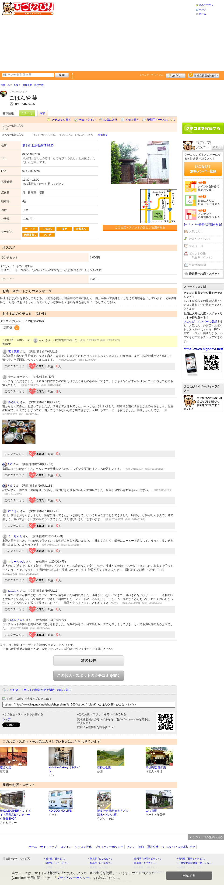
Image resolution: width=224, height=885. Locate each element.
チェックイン (87, 119)
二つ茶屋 (151, 810)
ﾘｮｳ (10, 464)
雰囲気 (11, 327)
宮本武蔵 (13, 351)
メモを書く (132, 119)
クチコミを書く (61, 119)
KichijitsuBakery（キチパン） (64, 769)
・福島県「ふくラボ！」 (56, 863)
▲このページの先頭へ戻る (206, 837)
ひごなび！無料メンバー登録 (203, 169)
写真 (43, 113)
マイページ (196, 246)
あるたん (13, 402)
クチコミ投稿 (83, 846)
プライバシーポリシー (109, 846)
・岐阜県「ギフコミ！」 (145, 863)
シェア (6, 719)
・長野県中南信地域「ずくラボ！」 (195, 863)
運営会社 (152, 846)
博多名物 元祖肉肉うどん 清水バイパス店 (113, 812)
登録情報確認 (197, 265)
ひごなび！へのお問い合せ (178, 846)
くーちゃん (15, 536)
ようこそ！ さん (152, 74)
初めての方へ (206, 5)
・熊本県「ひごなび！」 (100, 858)
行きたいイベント (200, 239)
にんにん (13, 590)
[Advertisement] (110, 35)
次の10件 (88, 660)
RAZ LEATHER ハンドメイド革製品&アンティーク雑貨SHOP (15, 814)
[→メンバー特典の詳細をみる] (203, 224)
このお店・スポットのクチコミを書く (88, 676)
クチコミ (26, 113)
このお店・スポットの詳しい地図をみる (140, 227)
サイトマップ (48, 846)
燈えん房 (5, 767)
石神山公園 (104, 767)
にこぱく (13, 511)
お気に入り (110, 119)
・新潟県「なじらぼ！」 (100, 863)
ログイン (176, 75)
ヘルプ (202, 9)
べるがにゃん (16, 620)
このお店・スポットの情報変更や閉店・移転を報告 (39, 690)
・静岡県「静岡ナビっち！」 (147, 858)
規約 (141, 846)
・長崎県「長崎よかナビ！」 (191, 858)
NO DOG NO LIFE (60, 810)
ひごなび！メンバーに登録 (200, 321)
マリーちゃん (16, 561)
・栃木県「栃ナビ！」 (54, 858)
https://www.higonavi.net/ (203, 349)
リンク (130, 846)
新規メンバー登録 (203, 75)
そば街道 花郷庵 (156, 767)
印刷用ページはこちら (161, 119)
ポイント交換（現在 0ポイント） (201, 255)
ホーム (202, 14)
